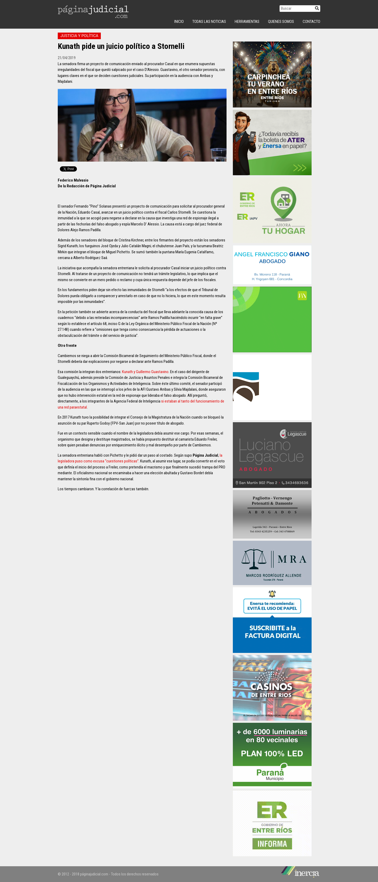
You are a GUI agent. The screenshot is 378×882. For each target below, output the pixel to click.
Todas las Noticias (209, 21)
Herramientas (247, 21)
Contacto (311, 21)
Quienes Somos (281, 21)
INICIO (179, 21)
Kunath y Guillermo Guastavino (145, 371)
